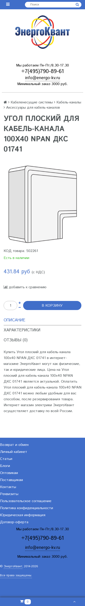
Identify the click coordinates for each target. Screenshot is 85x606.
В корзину (52, 305)
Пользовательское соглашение (25, 501)
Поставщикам (11, 480)
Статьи (6, 459)
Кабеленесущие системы (32, 102)
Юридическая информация (22, 515)
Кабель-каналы (68, 102)
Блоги (5, 466)
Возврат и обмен (14, 444)
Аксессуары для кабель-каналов (33, 107)
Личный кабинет (13, 451)
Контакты (8, 487)
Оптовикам (9, 473)
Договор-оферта (14, 522)
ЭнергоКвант (13, 566)
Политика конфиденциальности (26, 508)
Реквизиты (9, 494)
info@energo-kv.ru (42, 78)
